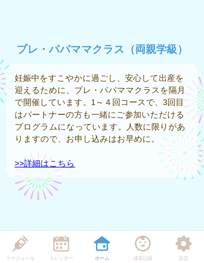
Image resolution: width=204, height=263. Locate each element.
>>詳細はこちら (45, 163)
